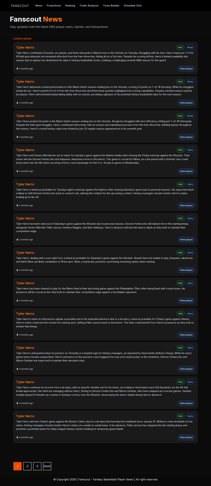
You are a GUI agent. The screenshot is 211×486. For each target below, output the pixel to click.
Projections (54, 5)
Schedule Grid (132, 5)
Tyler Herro (25, 47)
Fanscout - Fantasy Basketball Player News (105, 479)
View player (186, 68)
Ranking (70, 5)
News (39, 5)
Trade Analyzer (89, 5)
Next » (47, 467)
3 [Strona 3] (37, 466)
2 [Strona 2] (27, 466)
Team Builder (111, 5)
